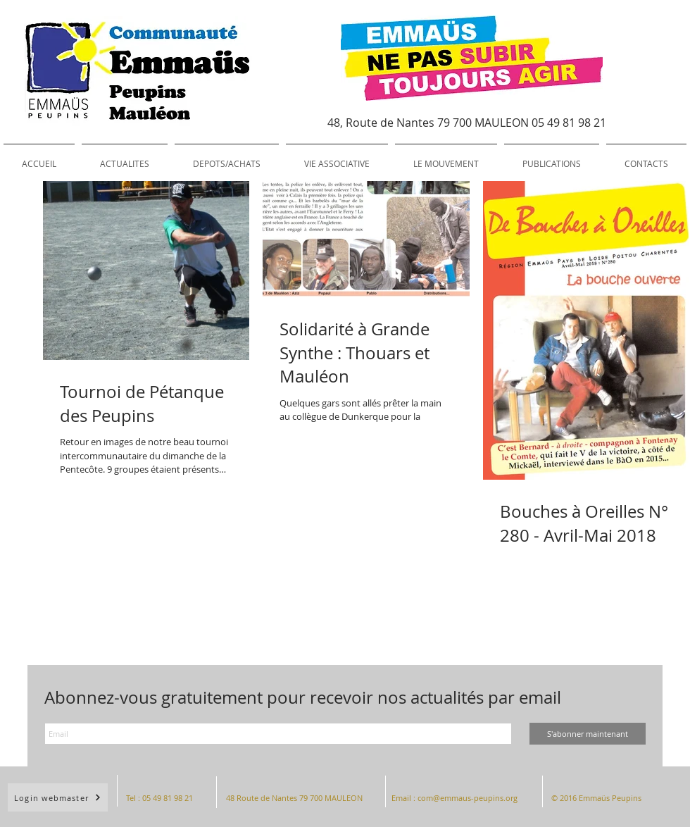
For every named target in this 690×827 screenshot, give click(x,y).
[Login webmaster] (58, 797)
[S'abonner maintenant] (587, 734)
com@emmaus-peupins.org (468, 797)
